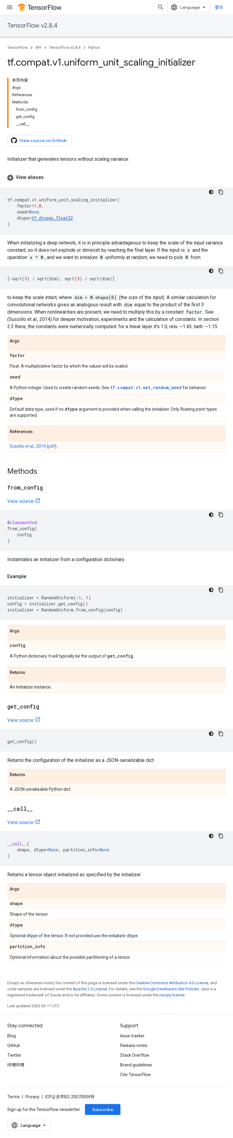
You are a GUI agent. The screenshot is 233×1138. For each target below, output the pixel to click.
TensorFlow (17, 47)
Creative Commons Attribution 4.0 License (171, 983)
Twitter (14, 1055)
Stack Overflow (134, 1055)
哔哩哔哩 (15, 1064)
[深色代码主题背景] (211, 192)
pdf (51, 446)
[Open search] (160, 7)
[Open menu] (10, 7)
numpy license (171, 995)
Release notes (133, 1045)
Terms (13, 1096)
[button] (116, 177)
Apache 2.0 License (90, 989)
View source (20, 501)
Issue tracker (132, 1035)
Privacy (32, 1096)
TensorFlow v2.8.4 (32, 25)
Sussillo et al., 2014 (28, 446)
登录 (219, 7)
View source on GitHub (39, 140)
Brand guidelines (136, 1064)
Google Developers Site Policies (171, 989)
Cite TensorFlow (135, 1074)
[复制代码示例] (221, 192)
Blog (11, 1035)
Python (94, 47)
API (38, 47)
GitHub (13, 1045)
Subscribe (102, 1109)
